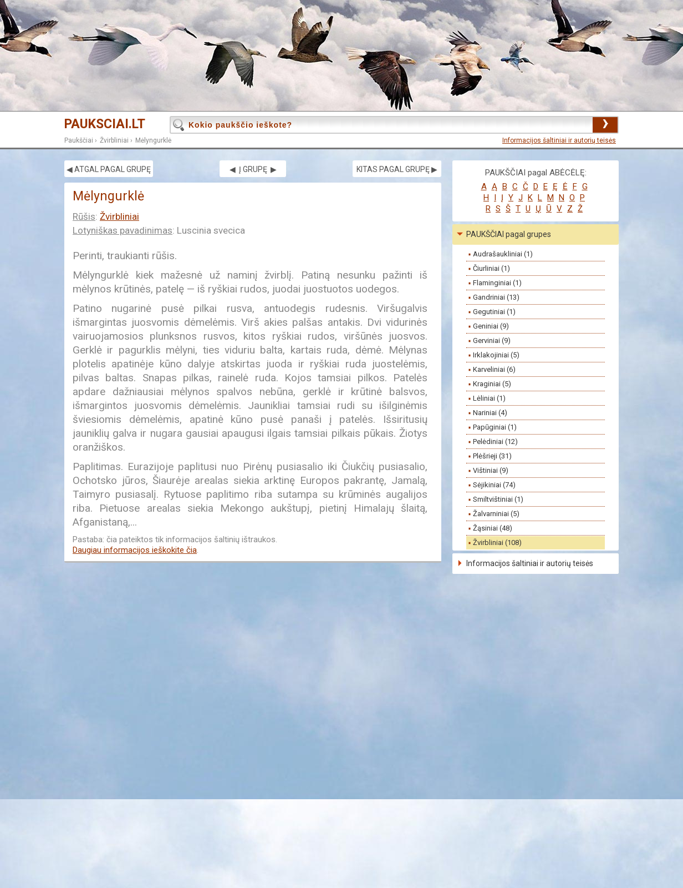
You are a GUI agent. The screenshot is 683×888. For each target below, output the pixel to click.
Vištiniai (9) (490, 470)
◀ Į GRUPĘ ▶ (253, 169)
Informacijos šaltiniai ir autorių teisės (559, 140)
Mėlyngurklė (153, 140)
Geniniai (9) (491, 326)
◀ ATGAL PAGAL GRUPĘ (109, 169)
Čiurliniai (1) (491, 268)
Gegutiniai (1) (494, 311)
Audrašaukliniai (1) (503, 254)
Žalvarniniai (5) (496, 513)
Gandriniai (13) (496, 297)
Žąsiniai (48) (492, 528)
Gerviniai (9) (492, 340)
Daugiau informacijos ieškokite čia (135, 550)
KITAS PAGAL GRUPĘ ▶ (396, 169)
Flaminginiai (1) (497, 283)
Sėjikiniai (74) (494, 485)
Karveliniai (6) (494, 369)
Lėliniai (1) (489, 398)
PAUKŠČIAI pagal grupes (508, 234)
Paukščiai (78, 140)
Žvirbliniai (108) (497, 542)
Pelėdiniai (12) (495, 441)
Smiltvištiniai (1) (498, 499)
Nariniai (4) (490, 412)
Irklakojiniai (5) (496, 355)
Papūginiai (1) (495, 427)
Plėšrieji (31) (492, 456)
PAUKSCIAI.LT (104, 124)
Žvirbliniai (114, 140)
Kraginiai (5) (492, 384)
